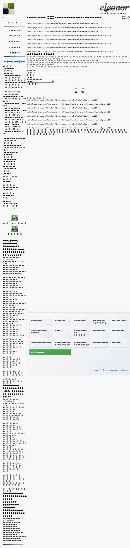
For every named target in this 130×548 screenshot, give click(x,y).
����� (7, 171)
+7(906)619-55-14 (14, 41)
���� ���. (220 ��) (13, 113)
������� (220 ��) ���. (15, 122)
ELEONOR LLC (113, 370)
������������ (12, 145)
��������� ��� (13, 87)
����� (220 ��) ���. (14, 117)
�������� (90, 17)
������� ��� (12, 85)
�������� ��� (13, 75)
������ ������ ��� (16, 80)
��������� (77, 17)
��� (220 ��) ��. (12, 124)
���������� (10, 203)
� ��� (6, 198)
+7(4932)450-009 (14, 53)
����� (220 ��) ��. (13, 115)
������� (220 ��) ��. (15, 120)
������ (42, 17)
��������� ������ (15, 82)
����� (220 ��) (12, 129)
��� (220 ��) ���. (13, 126)
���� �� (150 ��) (12, 108)
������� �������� (14, 138)
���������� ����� (14, 148)
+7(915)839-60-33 (14, 36)
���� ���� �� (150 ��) (15, 110)
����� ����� (10, 206)
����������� (63, 17)
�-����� (49, 65)
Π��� (99, 17)
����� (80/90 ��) (12, 92)
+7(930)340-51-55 (14, 47)
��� (6, 150)
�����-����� (10, 177)
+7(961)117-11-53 (14, 30)
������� (32, 17)
